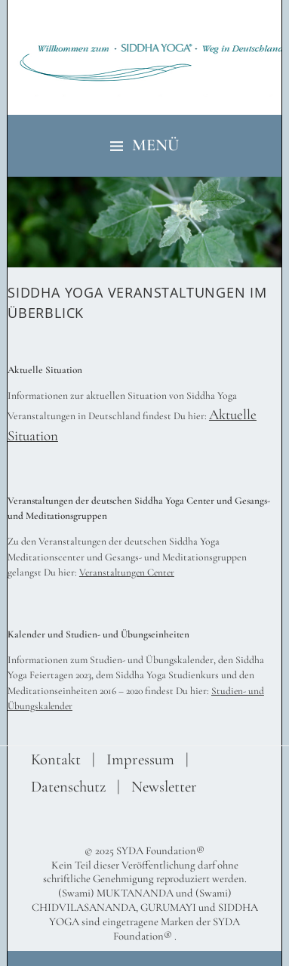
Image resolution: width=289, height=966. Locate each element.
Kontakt (56, 759)
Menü (155, 145)
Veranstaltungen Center (126, 572)
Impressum (140, 759)
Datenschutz (68, 786)
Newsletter (164, 786)
